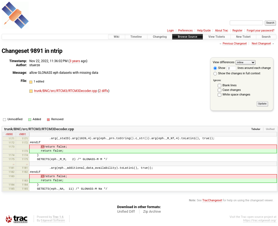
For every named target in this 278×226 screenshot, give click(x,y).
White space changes (236, 94)
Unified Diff (126, 211)
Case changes (232, 90)
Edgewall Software (53, 220)
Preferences (185, 30)
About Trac (221, 30)
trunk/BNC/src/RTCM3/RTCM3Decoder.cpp (66, 91)
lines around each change (249, 68)
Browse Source (187, 36)
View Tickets (216, 36)
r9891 (22, 134)
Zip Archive (152, 211)
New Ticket (243, 36)
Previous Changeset (235, 43)
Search (266, 36)
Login (170, 30)
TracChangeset (212, 200)
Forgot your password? (260, 30)
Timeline (136, 36)
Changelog (160, 36)
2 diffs (103, 91)
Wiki (116, 36)
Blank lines (230, 85)
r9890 (9, 134)
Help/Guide (204, 30)
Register (237, 30)
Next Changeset (261, 43)
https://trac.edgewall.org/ (259, 220)
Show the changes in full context (236, 73)
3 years (75, 61)
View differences (224, 62)
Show (219, 68)
